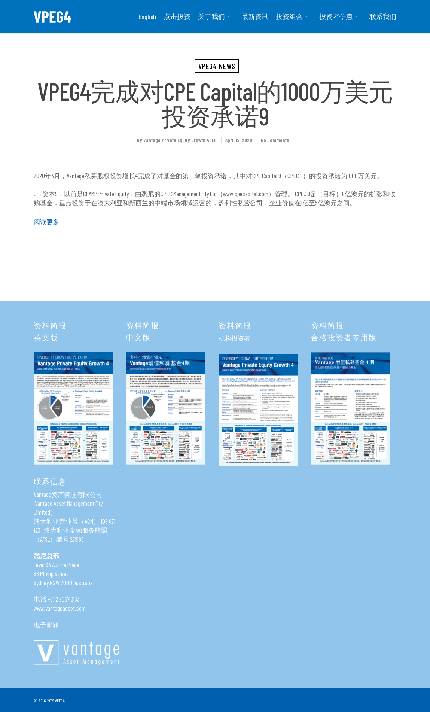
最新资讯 (254, 16)
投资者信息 (339, 16)
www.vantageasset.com (60, 608)
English (147, 16)
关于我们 (214, 16)
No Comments (275, 140)
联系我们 (382, 16)
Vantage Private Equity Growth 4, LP (180, 140)
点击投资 (177, 16)
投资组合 (292, 16)
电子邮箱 (46, 624)
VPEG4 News (216, 65)
